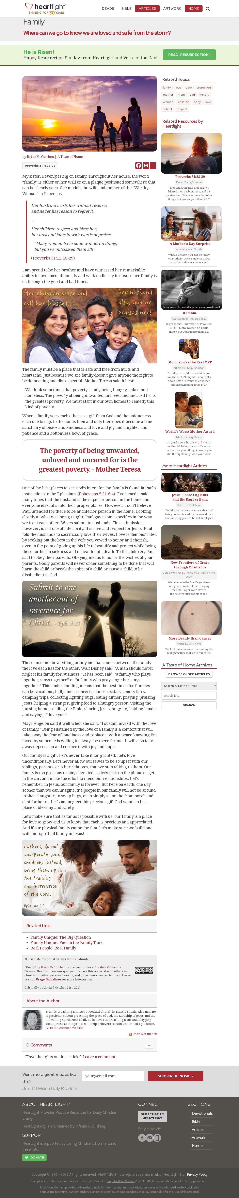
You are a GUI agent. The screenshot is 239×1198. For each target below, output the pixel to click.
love (178, 87)
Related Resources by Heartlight (182, 123)
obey (197, 102)
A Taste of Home (70, 157)
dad (192, 94)
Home (197, 1145)
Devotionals (202, 1113)
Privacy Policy (197, 1174)
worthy (204, 94)
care (189, 87)
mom (181, 94)
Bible (126, 8)
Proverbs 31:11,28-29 (40, 166)
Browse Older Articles (189, 674)
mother (168, 94)
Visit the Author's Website (65, 1027)
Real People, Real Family (53, 948)
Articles (147, 8)
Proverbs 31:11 (47, 258)
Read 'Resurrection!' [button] (189, 55)
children (183, 102)
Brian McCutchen (40, 157)
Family (30, 967)
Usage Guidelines (48, 979)
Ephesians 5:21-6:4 (96, 493)
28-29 (68, 258)
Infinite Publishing (90, 1126)
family (167, 87)
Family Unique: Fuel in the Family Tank (66, 942)
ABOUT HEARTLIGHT (46, 1104)
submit (167, 109)
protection (203, 87)
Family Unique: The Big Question (60, 937)
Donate (34, 1158)
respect (182, 109)
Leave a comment (98, 1056)
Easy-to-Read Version (120, 1181)
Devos (108, 8)
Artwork (172, 8)
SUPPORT (33, 1135)
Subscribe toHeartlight (152, 1116)
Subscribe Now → (176, 1076)
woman (168, 102)
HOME (193, 8)
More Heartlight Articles (184, 466)
